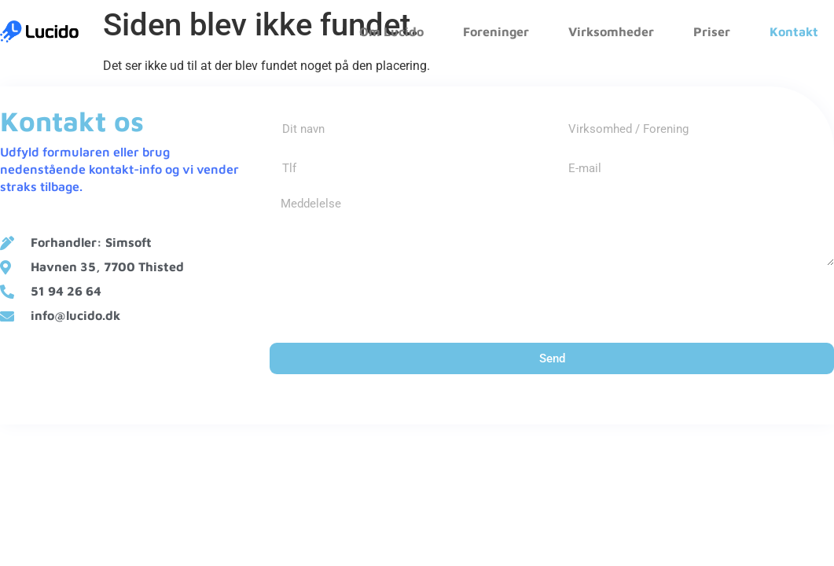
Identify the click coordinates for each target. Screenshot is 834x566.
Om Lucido (391, 31)
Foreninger (496, 31)
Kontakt (794, 31)
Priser (711, 31)
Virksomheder (611, 31)
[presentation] (389, 304)
